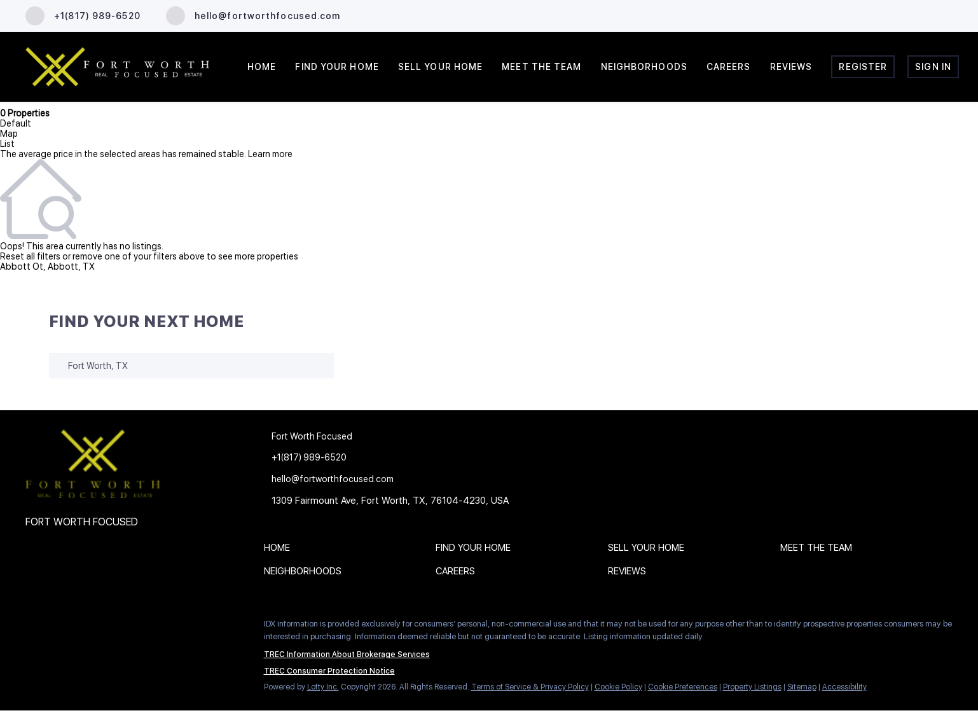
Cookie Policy (618, 686)
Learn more (270, 154)
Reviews (791, 67)
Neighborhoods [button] (644, 67)
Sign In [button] (933, 67)
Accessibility (844, 686)
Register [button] (863, 67)
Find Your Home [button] (336, 67)
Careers (728, 67)
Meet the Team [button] (541, 67)
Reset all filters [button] (30, 256)
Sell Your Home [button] (440, 67)
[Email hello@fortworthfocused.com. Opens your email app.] (253, 15)
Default (15, 123)
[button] (280, 550)
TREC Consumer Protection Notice (329, 671)
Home (261, 67)
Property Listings (752, 686)
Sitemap (801, 686)
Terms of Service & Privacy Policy (530, 686)
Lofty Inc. (323, 686)
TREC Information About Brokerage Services (347, 654)
